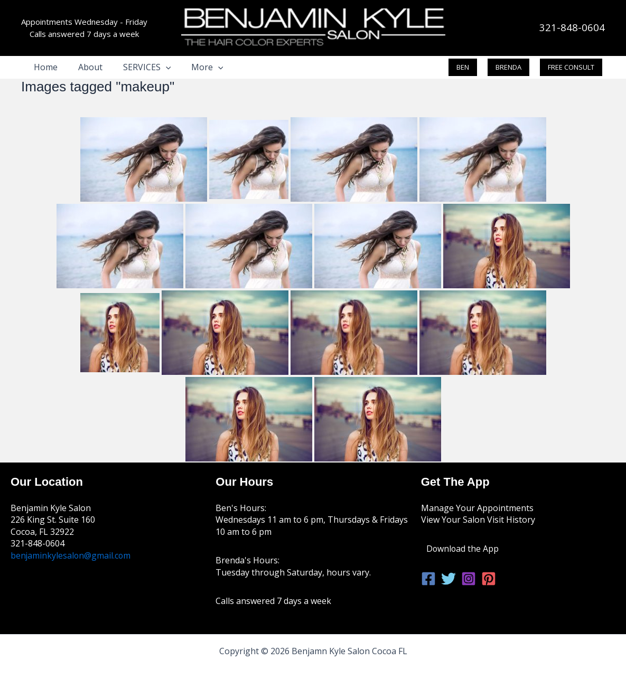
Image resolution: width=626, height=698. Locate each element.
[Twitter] (448, 578)
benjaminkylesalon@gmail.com (71, 555)
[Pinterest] (488, 578)
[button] (157, 67)
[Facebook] (428, 578)
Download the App (463, 548)
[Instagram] (468, 578)
